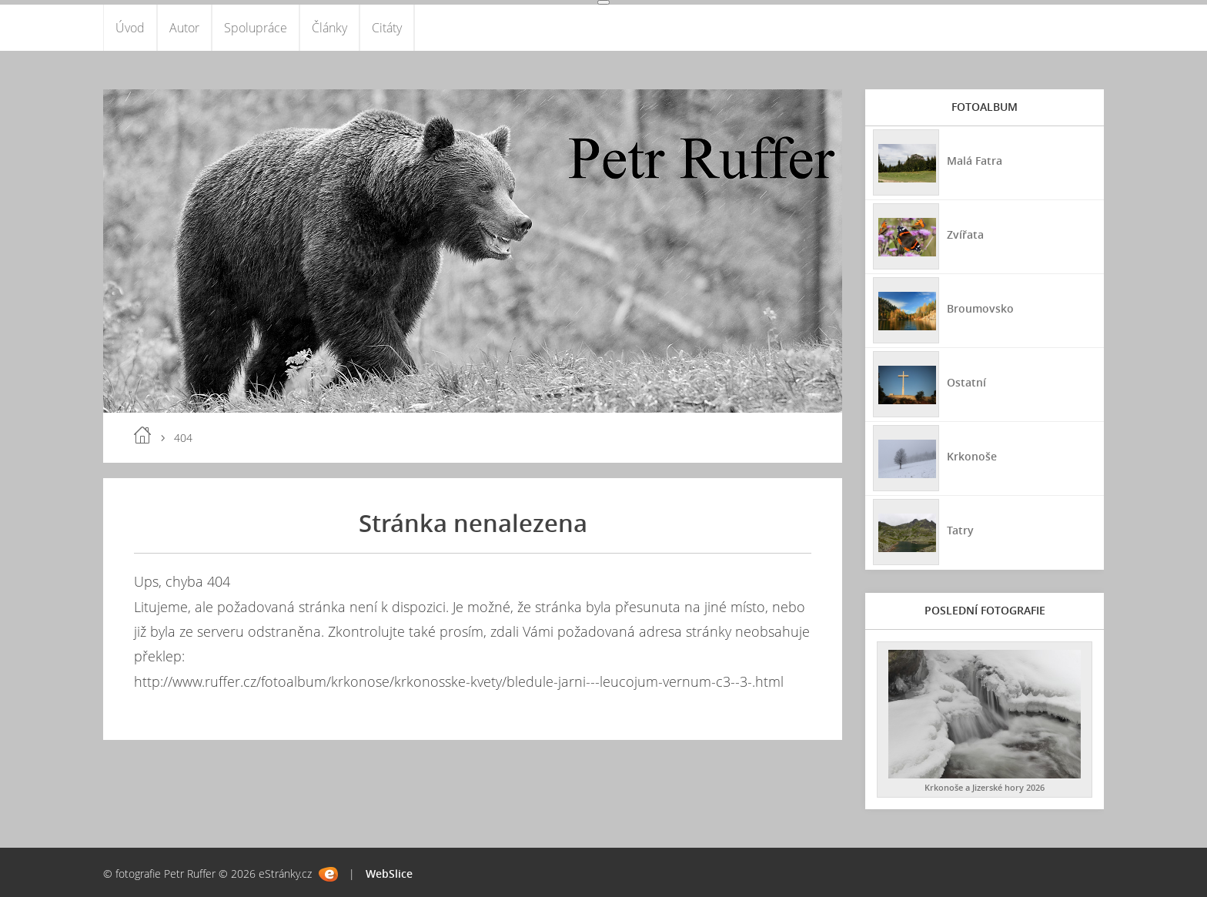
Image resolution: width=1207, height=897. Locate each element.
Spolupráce (255, 27)
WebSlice (389, 873)
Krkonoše (972, 456)
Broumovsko (980, 308)
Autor (184, 27)
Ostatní (966, 382)
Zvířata (965, 234)
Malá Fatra (974, 160)
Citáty (387, 27)
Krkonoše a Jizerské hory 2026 (984, 787)
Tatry (960, 530)
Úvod (130, 27)
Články (329, 27)
